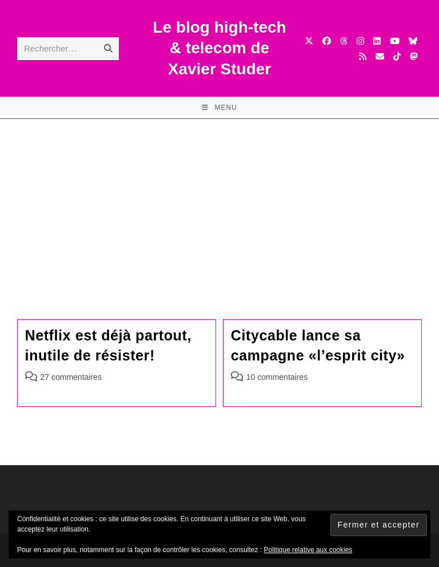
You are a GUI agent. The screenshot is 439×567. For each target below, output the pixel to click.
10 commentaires (277, 377)
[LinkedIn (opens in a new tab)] (377, 41)
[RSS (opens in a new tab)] (362, 56)
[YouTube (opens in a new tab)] (394, 41)
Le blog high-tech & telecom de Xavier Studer (219, 48)
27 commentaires (71, 377)
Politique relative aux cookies (308, 550)
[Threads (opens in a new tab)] (344, 41)
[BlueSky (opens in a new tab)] (413, 41)
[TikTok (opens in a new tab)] (397, 56)
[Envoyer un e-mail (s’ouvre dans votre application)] (380, 56)
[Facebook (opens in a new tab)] (327, 41)
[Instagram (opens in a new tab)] (360, 41)
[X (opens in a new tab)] (309, 41)
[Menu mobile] (219, 107)
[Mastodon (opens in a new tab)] (413, 56)
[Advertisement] (219, 205)
